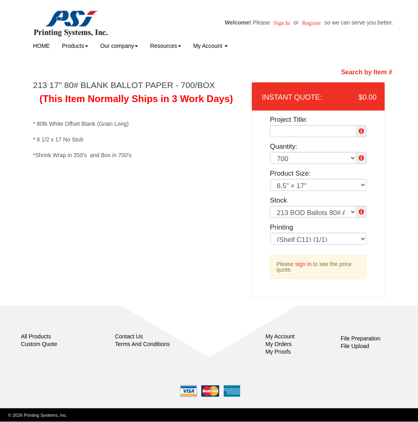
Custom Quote (39, 344)
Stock (278, 200)
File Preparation (361, 338)
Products (75, 46)
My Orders (279, 344)
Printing (281, 227)
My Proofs (278, 351)
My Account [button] (210, 46)
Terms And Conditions (142, 344)
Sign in (282, 23)
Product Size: (290, 173)
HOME (41, 46)
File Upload (355, 346)
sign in (303, 264)
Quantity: (283, 146)
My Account (280, 336)
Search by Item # (366, 72)
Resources (165, 46)
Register (311, 23)
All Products (36, 336)
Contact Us (129, 336)
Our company (119, 46)
